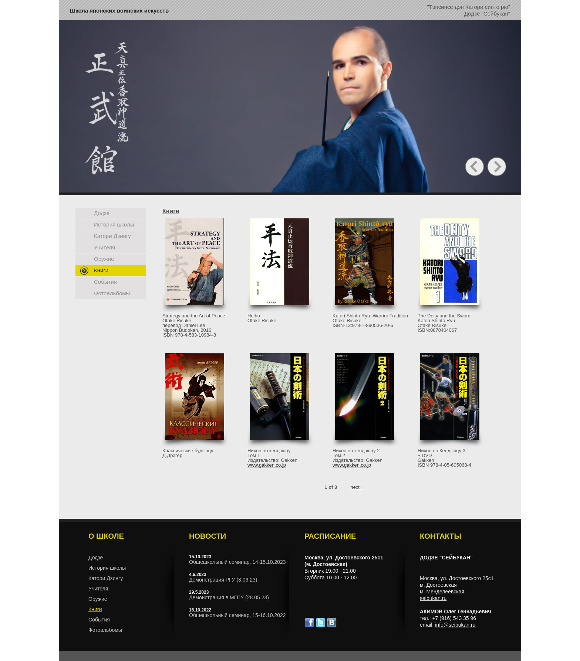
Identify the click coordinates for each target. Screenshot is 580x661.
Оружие (104, 259)
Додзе (101, 213)
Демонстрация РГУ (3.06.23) (223, 580)
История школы (114, 224)
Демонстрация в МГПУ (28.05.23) (229, 597)
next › (356, 487)
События (105, 282)
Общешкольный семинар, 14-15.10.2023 (237, 562)
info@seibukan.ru (455, 625)
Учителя (104, 247)
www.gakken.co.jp (266, 465)
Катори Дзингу (112, 236)
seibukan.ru (433, 598)
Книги (101, 270)
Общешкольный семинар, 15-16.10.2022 (237, 615)
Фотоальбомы (112, 293)
